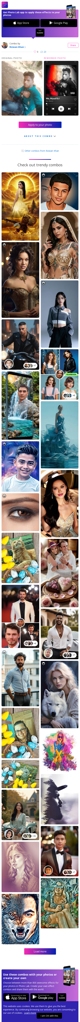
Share (73, 45)
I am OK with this (49, 1015)
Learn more (30, 1012)
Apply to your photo (40, 125)
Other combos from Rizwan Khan (40, 150)
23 (43, 51)
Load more (40, 951)
